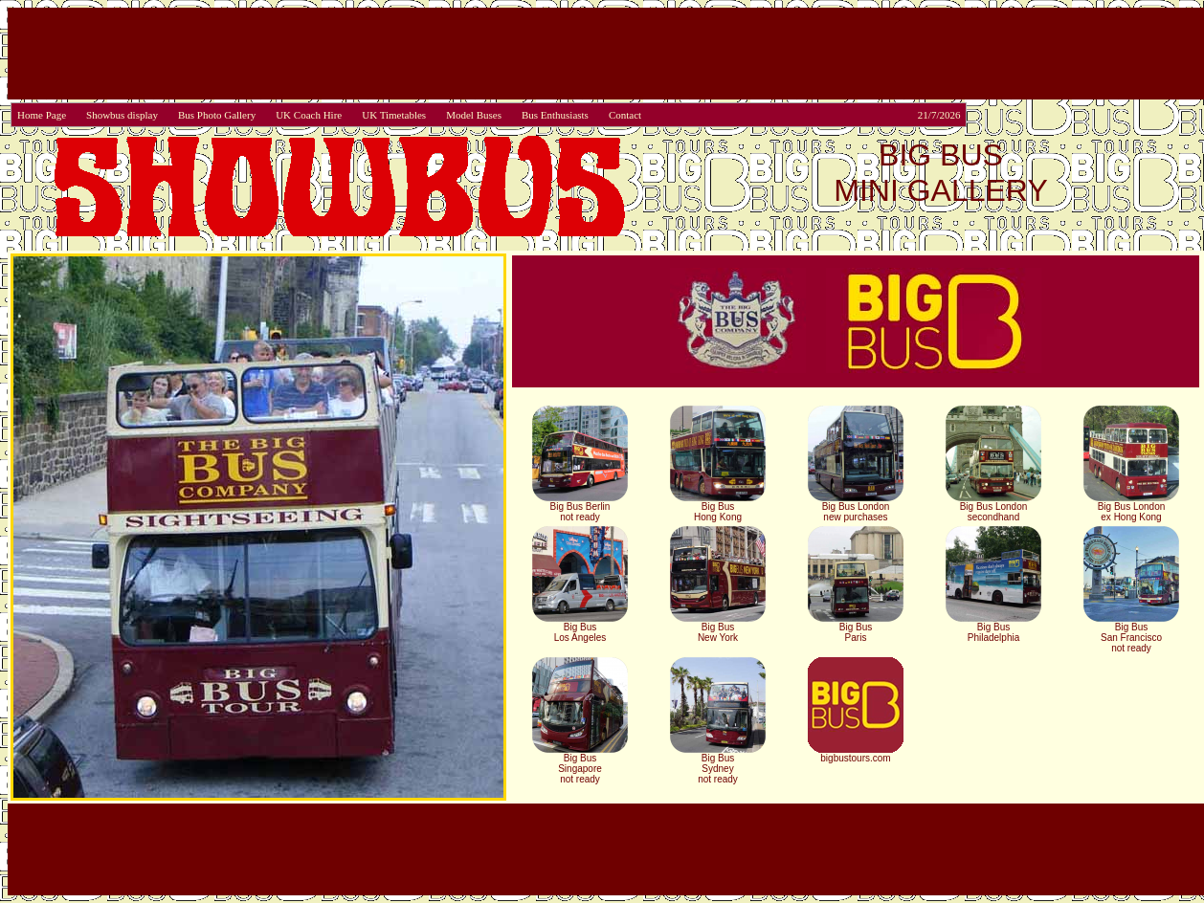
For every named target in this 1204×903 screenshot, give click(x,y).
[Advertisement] (605, 54)
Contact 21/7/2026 (785, 115)
